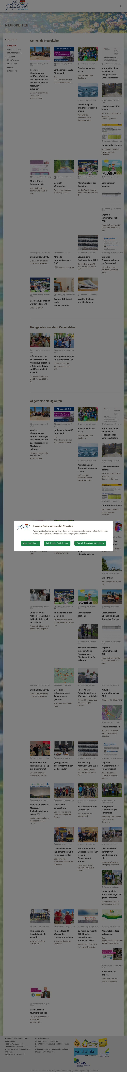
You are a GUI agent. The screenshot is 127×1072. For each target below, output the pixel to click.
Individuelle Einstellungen (57, 543)
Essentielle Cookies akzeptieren (90, 543)
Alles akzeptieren (30, 543)
